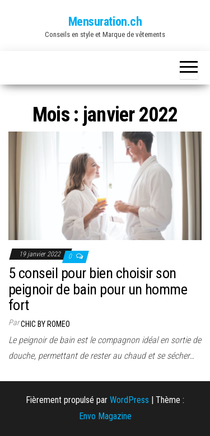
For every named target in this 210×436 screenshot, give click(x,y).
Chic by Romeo (45, 324)
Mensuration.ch (105, 22)
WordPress (129, 400)
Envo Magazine (105, 416)
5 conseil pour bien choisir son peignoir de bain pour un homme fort (97, 289)
